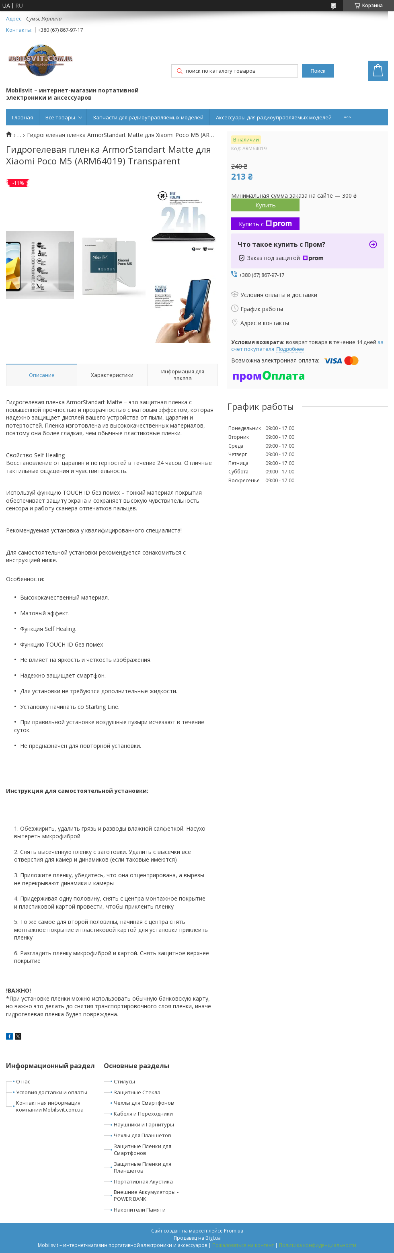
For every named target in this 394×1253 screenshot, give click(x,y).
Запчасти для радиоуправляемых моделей (148, 117)
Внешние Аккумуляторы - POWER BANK (146, 1195)
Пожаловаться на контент (243, 1245)
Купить (265, 205)
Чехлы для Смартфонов (144, 1102)
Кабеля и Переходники (143, 1113)
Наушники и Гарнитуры (144, 1124)
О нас (23, 1081)
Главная (22, 117)
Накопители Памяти (140, 1209)
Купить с (265, 224)
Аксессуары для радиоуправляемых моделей (274, 117)
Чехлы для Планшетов (142, 1135)
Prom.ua (233, 1230)
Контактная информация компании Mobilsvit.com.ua (50, 1106)
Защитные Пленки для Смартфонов (142, 1149)
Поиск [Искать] (317, 71)
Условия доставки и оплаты (51, 1092)
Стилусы (124, 1081)
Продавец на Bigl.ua (197, 1238)
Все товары (60, 117)
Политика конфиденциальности (317, 1245)
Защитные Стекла (137, 1092)
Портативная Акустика (143, 1181)
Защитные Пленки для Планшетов (142, 1167)
